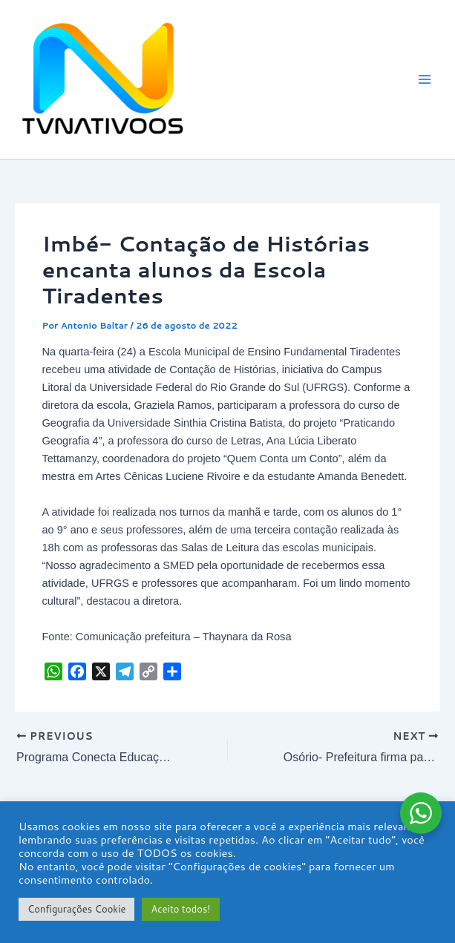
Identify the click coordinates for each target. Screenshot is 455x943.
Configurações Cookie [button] (76, 909)
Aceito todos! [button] (180, 909)
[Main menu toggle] (424, 79)
